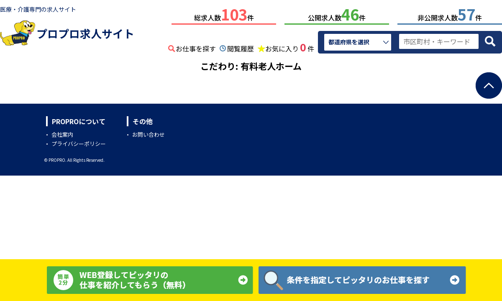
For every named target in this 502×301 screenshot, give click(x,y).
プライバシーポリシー (78, 142)
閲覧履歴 (240, 47)
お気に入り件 (289, 46)
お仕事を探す (196, 47)
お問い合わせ (148, 133)
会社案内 (62, 133)
